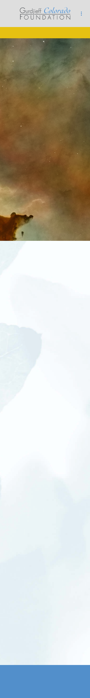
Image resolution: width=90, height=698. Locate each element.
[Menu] (81, 13)
